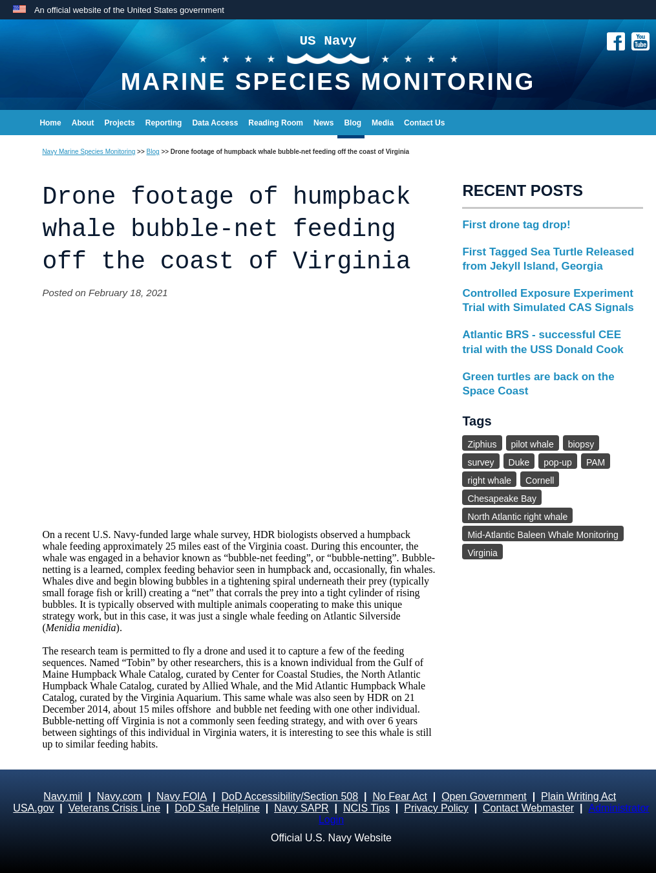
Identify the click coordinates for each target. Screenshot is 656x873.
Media (383, 122)
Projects (119, 122)
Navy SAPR (301, 808)
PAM (595, 462)
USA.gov (33, 808)
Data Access (215, 122)
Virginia (482, 553)
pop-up (558, 462)
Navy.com (119, 796)
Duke (519, 462)
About (83, 122)
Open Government (484, 796)
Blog (352, 122)
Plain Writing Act (578, 796)
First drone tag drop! (516, 225)
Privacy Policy (436, 808)
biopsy (581, 444)
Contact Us (424, 122)
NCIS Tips (366, 808)
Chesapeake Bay (501, 498)
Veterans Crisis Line (114, 808)
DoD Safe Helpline (217, 808)
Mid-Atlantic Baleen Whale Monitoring (542, 535)
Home (50, 122)
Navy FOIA (181, 796)
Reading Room (275, 122)
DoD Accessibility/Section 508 (289, 796)
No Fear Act (399, 796)
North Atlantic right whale (517, 517)
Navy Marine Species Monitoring (88, 151)
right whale (489, 480)
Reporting (163, 122)
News (323, 122)
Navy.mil (62, 796)
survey (480, 462)
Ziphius (481, 444)
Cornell (539, 480)
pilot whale (532, 444)
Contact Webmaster (528, 808)
